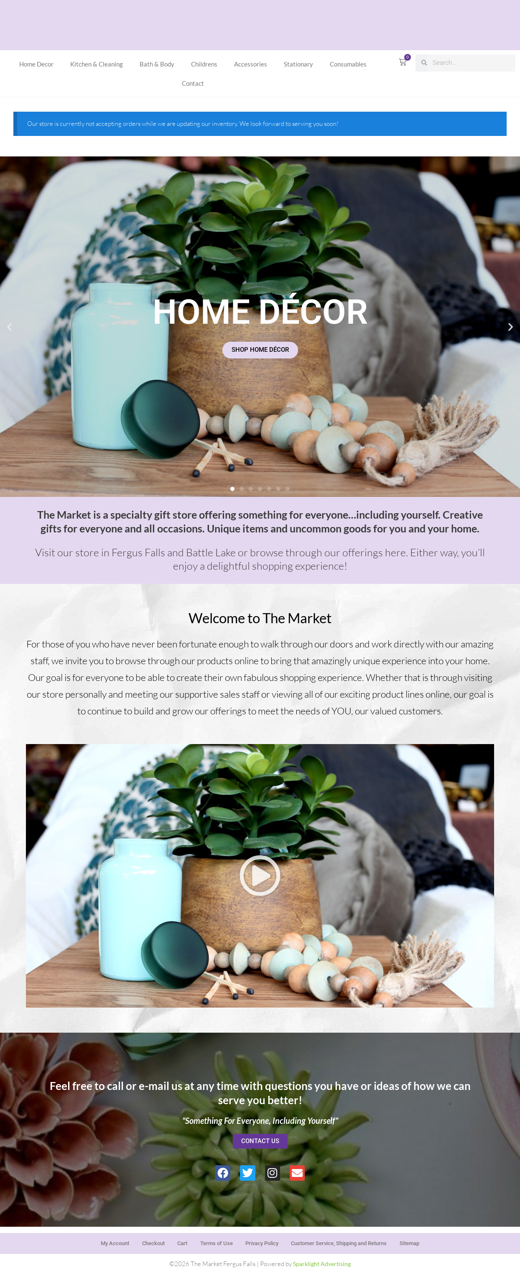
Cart (171, 1240)
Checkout (136, 1240)
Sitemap (433, 1240)
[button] (9, 326)
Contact (193, 83)
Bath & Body (157, 64)
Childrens (204, 64)
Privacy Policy (263, 1240)
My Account (91, 1240)
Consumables (348, 64)
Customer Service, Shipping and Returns (352, 1240)
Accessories (250, 64)
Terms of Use (211, 1240)
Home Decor (36, 64)
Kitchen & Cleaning (96, 64)
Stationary (298, 64)
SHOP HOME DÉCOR (260, 349)
